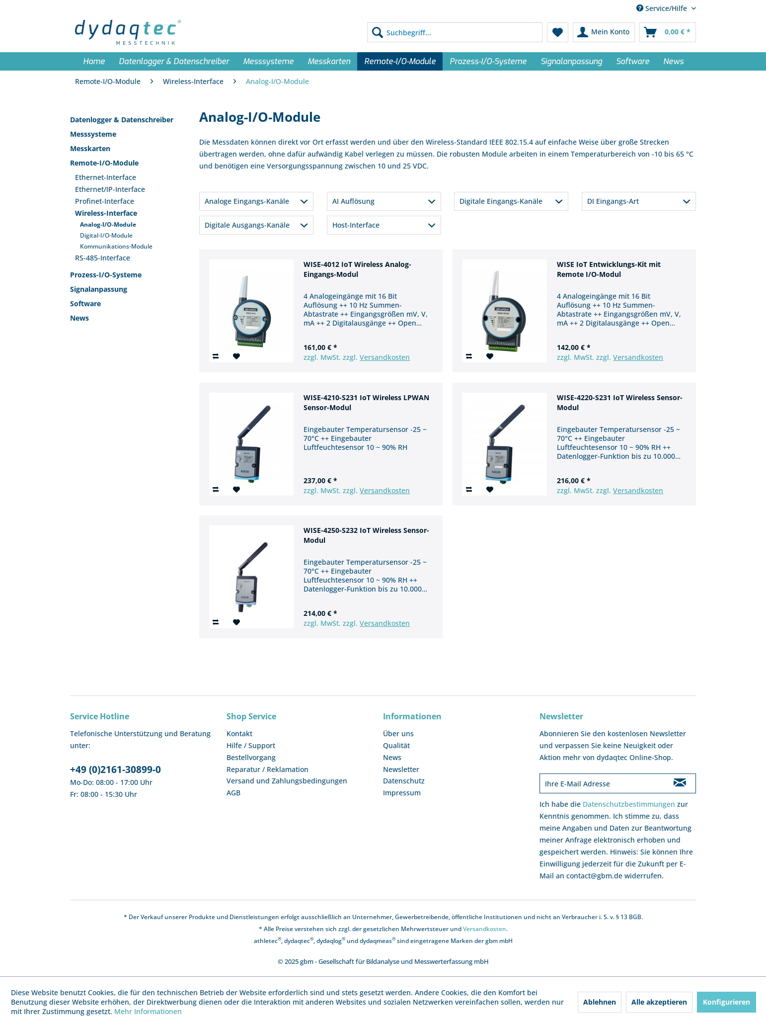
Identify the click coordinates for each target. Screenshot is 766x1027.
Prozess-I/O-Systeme (106, 274)
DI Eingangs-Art (613, 201)
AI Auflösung (353, 201)
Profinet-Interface (104, 201)
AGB (233, 792)
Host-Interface (356, 225)
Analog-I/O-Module (108, 224)
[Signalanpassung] (571, 61)
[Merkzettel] (557, 32)
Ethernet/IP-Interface (110, 189)
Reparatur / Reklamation (267, 769)
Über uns (398, 733)
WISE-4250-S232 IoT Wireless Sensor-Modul (366, 535)
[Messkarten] (329, 61)
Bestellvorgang (251, 757)
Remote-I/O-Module (104, 163)
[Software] (632, 61)
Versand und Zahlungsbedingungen (287, 780)
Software (85, 303)
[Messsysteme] (268, 61)
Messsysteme (93, 134)
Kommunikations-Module (116, 246)
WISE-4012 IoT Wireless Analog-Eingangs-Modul (357, 269)
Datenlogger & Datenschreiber (121, 119)
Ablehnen (599, 1002)
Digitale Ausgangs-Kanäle (247, 225)
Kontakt (239, 733)
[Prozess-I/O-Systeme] (488, 61)
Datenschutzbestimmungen (629, 804)
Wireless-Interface (106, 213)
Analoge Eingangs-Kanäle (247, 201)
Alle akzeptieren (659, 1002)
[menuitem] (454, 32)
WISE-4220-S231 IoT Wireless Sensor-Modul (620, 402)
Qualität (396, 745)
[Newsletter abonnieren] (679, 783)
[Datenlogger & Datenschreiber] (174, 61)
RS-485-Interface (102, 257)
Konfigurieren (726, 1002)
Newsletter (401, 769)
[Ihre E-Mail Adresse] (602, 783)
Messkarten (90, 148)
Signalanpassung (98, 289)
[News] (673, 61)
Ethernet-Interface (105, 177)
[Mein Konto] (604, 32)
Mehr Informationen (148, 1011)
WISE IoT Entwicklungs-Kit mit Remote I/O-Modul (609, 269)
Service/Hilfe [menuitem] (662, 8)
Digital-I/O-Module (106, 235)
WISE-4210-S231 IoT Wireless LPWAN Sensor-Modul (366, 402)
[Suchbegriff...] (454, 32)
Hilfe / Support (251, 745)
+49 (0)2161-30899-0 (115, 769)
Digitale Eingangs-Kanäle (501, 201)
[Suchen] (377, 32)
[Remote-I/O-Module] (400, 61)
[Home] (94, 61)
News (79, 318)
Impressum (402, 792)
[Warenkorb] (667, 32)
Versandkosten (385, 357)
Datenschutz (404, 780)
